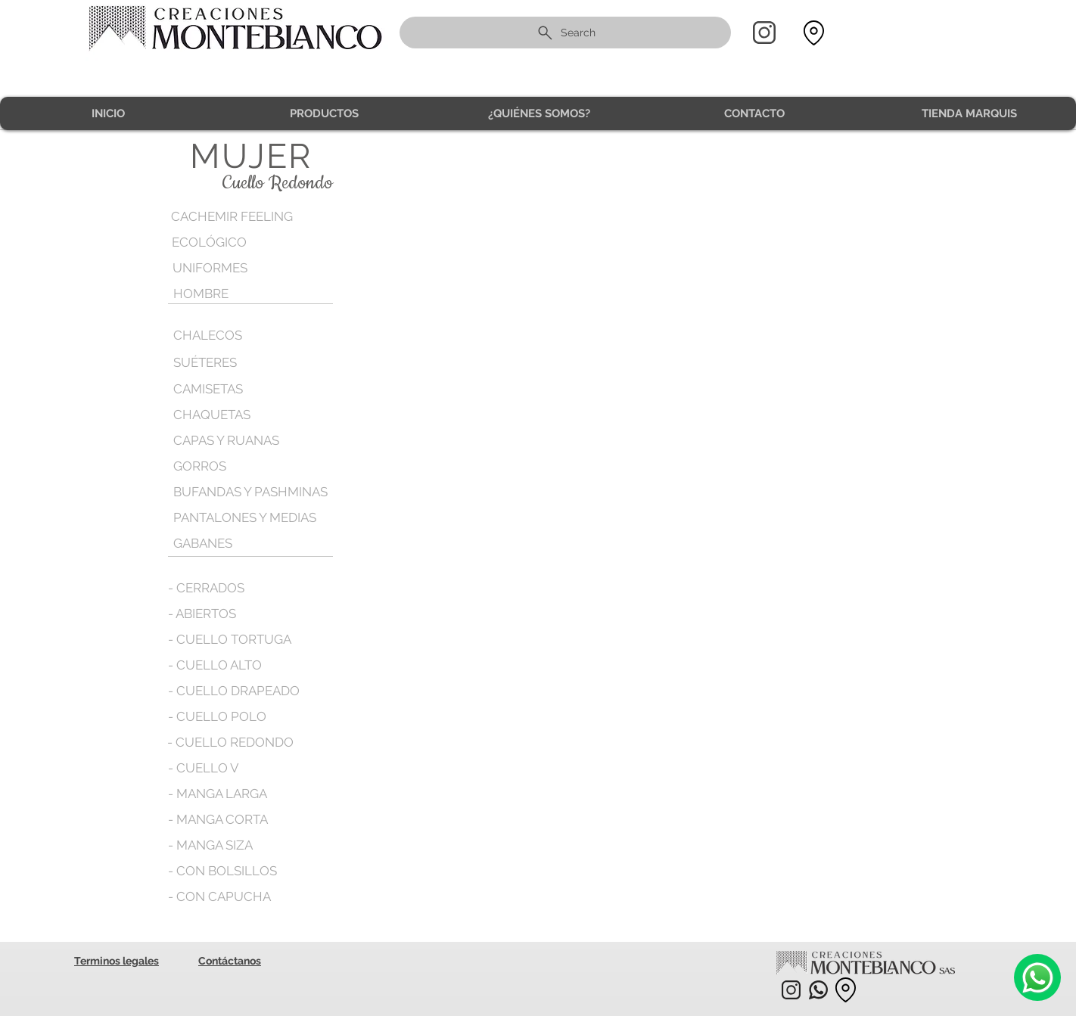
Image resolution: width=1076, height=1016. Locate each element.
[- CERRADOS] (206, 588)
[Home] (764, 32)
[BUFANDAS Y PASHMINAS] (252, 492)
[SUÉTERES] (239, 363)
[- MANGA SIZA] (211, 845)
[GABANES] (203, 543)
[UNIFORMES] (238, 268)
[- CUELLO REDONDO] (230, 742)
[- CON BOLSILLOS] (222, 871)
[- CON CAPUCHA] (219, 896)
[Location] (813, 33)
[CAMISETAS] (208, 389)
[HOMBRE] (239, 293)
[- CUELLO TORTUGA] (229, 639)
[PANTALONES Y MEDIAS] (246, 517)
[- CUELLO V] (203, 768)
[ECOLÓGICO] (237, 242)
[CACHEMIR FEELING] (237, 216)
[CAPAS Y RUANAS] (227, 440)
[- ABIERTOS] (203, 613)
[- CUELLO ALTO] (215, 665)
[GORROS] (239, 466)
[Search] (565, 32)
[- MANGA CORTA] (218, 819)
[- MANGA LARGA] (219, 793)
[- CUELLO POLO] (217, 716)
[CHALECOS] (239, 335)
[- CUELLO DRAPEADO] (234, 691)
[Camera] (1037, 977)
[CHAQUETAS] (239, 414)
